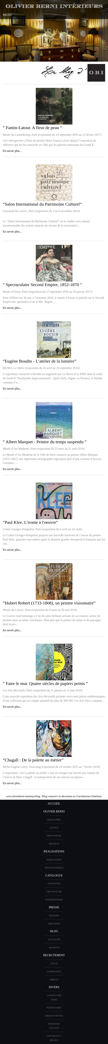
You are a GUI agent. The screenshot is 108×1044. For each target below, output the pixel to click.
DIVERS (54, 987)
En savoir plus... (12, 150)
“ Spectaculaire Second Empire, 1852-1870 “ (42, 284)
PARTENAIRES (54, 1007)
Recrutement (54, 955)
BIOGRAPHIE (54, 819)
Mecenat (54, 843)
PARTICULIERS (54, 859)
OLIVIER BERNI (54, 811)
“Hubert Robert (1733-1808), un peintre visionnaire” (49, 603)
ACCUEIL (54, 803)
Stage (54, 963)
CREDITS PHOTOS (54, 1015)
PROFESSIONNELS (54, 867)
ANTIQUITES (54, 883)
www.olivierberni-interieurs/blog (23, 796)
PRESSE (54, 907)
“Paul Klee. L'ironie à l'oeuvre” (30, 522)
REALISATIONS (54, 851)
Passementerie (54, 899)
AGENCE (54, 827)
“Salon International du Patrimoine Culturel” (42, 204)
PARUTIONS (54, 923)
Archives (53, 947)
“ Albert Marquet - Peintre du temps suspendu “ (45, 441)
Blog (54, 931)
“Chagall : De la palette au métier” (33, 760)
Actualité (54, 939)
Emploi (54, 979)
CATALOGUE (54, 875)
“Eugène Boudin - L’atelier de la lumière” (39, 361)
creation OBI (54, 891)
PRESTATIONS (54, 835)
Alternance (54, 971)
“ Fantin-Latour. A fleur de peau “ (32, 127)
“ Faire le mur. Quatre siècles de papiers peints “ (45, 683)
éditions (54, 915)
